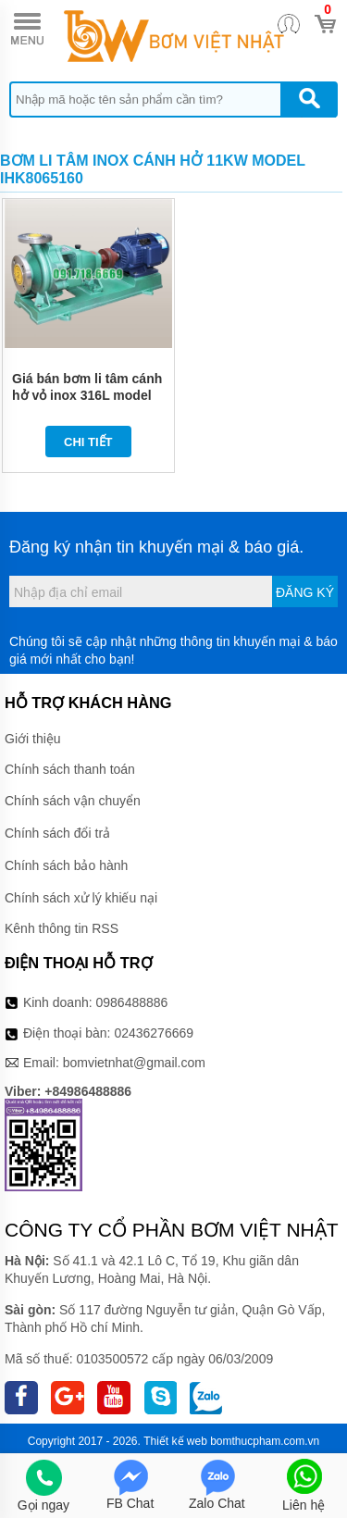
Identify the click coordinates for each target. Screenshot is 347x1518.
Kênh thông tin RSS (61, 928)
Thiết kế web (175, 1441)
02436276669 (153, 1033)
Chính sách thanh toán (70, 769)
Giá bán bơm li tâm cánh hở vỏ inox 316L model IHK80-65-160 (87, 395)
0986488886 (132, 1002)
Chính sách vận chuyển (73, 800)
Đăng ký (305, 592)
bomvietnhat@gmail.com (134, 1062)
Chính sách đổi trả (57, 833)
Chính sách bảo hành (66, 865)
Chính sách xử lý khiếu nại (81, 897)
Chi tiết (88, 442)
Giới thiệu (33, 738)
